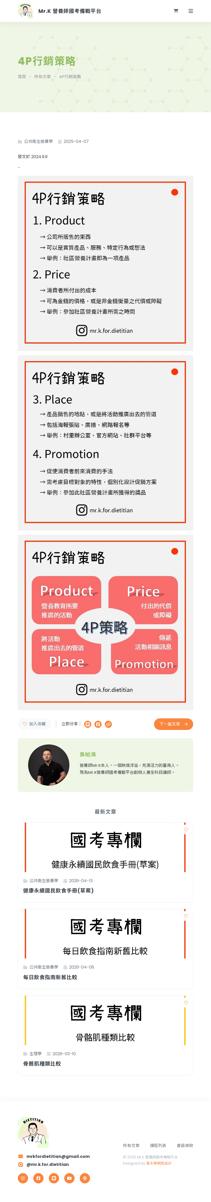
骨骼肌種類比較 (42, 1063)
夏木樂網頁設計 (159, 1163)
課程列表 (158, 1145)
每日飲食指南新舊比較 (50, 977)
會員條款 (185, 1145)
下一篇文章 (173, 724)
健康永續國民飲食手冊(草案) (58, 890)
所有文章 (131, 1145)
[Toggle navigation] (191, 11)
